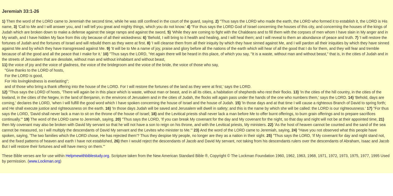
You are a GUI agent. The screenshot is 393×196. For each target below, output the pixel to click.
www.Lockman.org (44, 161)
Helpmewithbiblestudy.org (87, 156)
